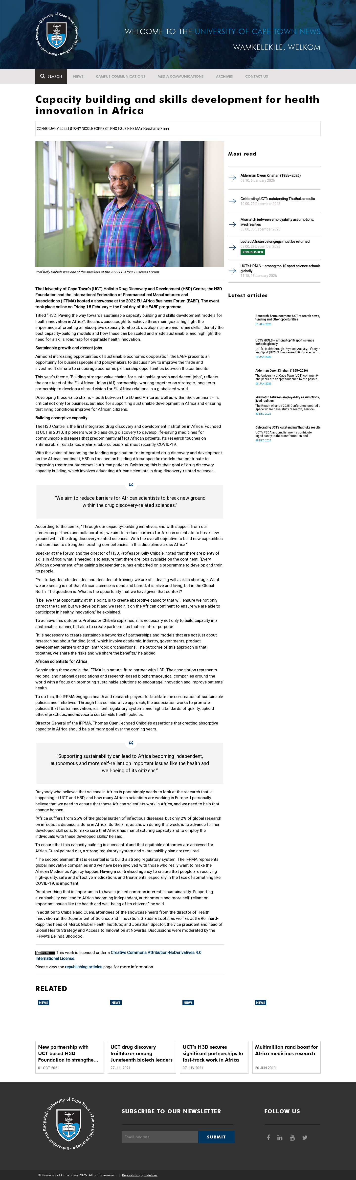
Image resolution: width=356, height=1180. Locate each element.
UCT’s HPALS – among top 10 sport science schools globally (280, 268)
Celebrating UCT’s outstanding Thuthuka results (278, 199)
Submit (216, 1137)
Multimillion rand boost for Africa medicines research (286, 1050)
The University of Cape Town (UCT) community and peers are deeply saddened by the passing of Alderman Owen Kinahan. (287, 377)
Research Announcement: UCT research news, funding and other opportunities (287, 317)
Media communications (181, 76)
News (78, 76)
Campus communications (120, 76)
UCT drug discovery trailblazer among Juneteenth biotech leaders (142, 1053)
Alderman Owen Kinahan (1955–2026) (271, 176)
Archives (224, 76)
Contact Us (256, 76)
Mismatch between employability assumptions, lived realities (277, 222)
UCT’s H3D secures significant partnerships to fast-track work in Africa (213, 1053)
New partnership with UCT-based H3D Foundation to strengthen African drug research (67, 1053)
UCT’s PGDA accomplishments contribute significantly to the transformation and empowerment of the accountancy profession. (287, 434)
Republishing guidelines (139, 1175)
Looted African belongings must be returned (275, 242)
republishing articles (83, 966)
